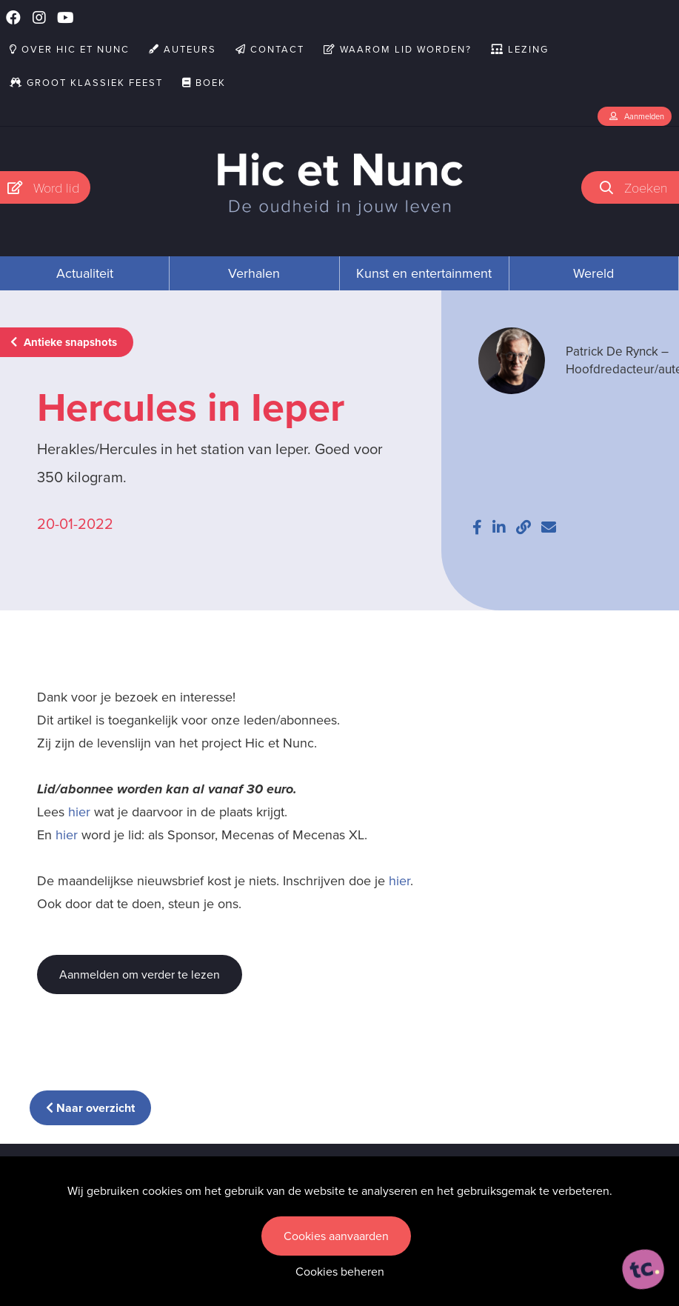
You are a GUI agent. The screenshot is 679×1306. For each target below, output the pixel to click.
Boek (204, 83)
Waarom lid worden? (398, 49)
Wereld (593, 273)
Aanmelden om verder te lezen (139, 974)
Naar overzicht (90, 1107)
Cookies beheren (339, 1271)
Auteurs (182, 49)
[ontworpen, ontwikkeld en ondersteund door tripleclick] (643, 1269)
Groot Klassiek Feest (86, 83)
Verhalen (254, 273)
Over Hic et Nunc (70, 49)
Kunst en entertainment (424, 273)
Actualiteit (84, 273)
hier (79, 812)
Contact (269, 49)
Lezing (520, 49)
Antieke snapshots (63, 342)
